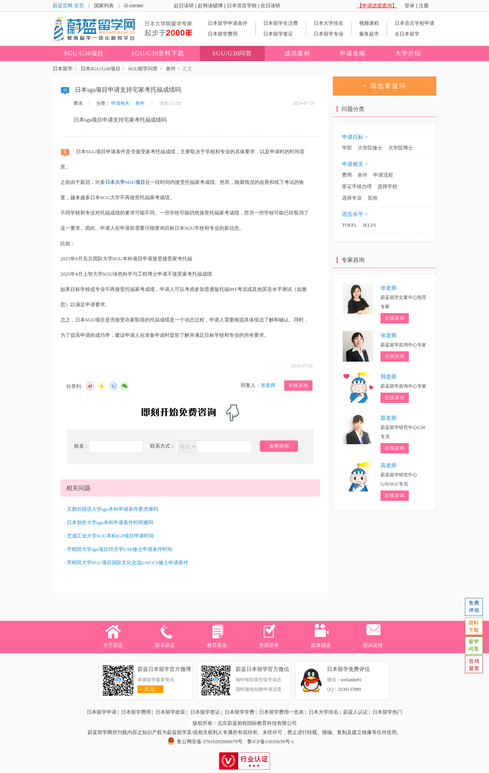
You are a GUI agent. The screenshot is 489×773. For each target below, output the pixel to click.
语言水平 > (355, 214)
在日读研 (270, 5)
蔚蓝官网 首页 (68, 5)
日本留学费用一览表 (281, 712)
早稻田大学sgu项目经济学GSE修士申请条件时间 (120, 549)
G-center (134, 5)
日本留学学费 (239, 712)
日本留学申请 (102, 712)
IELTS (369, 225)
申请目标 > (355, 137)
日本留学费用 (223, 34)
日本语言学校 (242, 5)
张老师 (268, 385)
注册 (424, 5)
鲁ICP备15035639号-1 (270, 741)
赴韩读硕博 (210, 5)
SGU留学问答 (143, 68)
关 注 (146, 689)
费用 (347, 175)
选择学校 (387, 186)
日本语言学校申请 (414, 23)
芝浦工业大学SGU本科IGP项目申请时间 (110, 536)
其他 (372, 198)
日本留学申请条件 (228, 23)
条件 (171, 68)
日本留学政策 (170, 712)
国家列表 (104, 5)
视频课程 (369, 23)
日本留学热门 (387, 712)
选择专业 (352, 198)
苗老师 (389, 418)
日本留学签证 (278, 34)
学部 (347, 148)
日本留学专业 (328, 34)
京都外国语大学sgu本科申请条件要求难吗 (112, 509)
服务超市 (369, 34)
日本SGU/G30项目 (100, 68)
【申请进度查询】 (377, 5)
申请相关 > (355, 164)
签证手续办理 (357, 186)
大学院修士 (370, 148)
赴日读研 (184, 5)
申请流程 (383, 175)
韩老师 (389, 377)
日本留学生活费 (280, 23)
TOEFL (349, 225)
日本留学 (63, 68)
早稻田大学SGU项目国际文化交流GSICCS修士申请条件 (128, 562)
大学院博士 (400, 148)
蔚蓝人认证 (355, 712)
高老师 (389, 465)
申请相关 (120, 103)
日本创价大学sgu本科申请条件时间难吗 (110, 522)
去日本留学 (407, 34)
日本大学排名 (328, 23)
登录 (410, 5)
